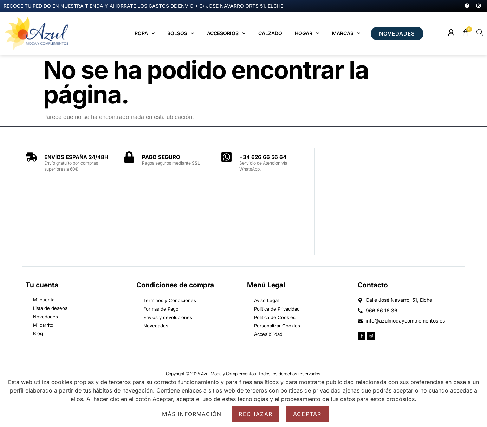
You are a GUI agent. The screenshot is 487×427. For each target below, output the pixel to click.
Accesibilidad (268, 334)
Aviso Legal (266, 300)
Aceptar (307, 414)
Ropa (145, 33)
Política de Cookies (275, 317)
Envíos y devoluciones (167, 317)
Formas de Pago (160, 309)
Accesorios (226, 33)
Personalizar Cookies (277, 326)
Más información (191, 414)
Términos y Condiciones (169, 300)
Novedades (155, 326)
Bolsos (180, 33)
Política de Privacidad (277, 309)
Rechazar (255, 414)
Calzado (270, 33)
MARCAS (346, 33)
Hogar (307, 33)
